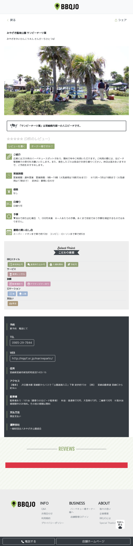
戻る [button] (11, 20)
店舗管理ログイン (79, 516)
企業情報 (104, 513)
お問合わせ (47, 513)
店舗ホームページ (93, 541)
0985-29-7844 (22, 343)
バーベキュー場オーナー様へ (82, 510)
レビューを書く (16, 146)
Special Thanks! (108, 522)
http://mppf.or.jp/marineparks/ (32, 358)
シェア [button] (121, 20)
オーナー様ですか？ (42, 146)
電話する (28, 541)
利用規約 (45, 518)
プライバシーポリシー (52, 522)
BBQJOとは (105, 518)
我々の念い (105, 508)
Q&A (43, 508)
